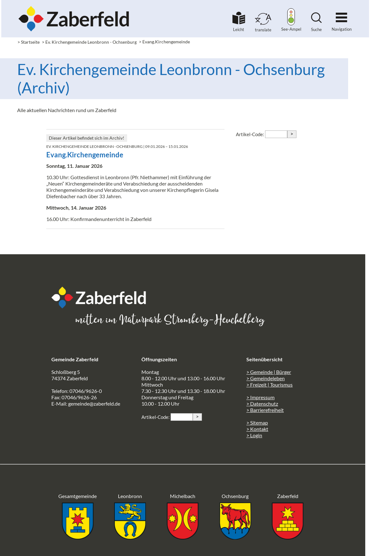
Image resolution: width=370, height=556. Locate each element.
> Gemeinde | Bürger (268, 372)
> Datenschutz (262, 404)
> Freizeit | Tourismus (269, 385)
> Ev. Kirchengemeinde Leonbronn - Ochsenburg (89, 42)
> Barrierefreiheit (265, 410)
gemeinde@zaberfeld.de (94, 404)
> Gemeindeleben (265, 378)
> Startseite (28, 42)
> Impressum (260, 397)
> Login (254, 435)
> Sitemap (257, 423)
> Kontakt (257, 429)
